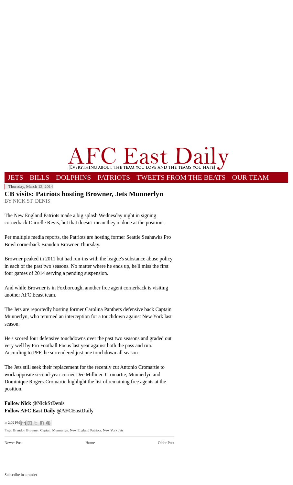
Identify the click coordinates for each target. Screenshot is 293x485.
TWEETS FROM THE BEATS (180, 177)
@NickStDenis (48, 403)
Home (90, 442)
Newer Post (14, 442)
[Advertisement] (72, 73)
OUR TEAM (250, 177)
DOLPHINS (73, 177)
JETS (15, 177)
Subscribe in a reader (21, 474)
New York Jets (113, 430)
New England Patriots (85, 430)
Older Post (166, 442)
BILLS (39, 177)
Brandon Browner (25, 430)
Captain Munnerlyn (54, 430)
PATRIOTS (114, 177)
